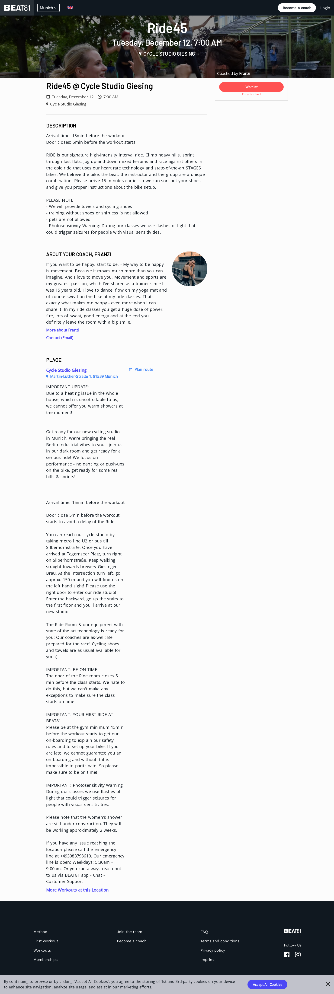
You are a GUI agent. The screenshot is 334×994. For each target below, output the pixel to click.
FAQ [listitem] (204, 932)
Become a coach (297, 8)
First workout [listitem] (45, 941)
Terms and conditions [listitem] (219, 941)
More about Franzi (62, 330)
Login (325, 7)
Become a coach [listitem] (132, 941)
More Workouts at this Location (77, 890)
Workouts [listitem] (42, 950)
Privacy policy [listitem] (212, 950)
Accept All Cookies (267, 984)
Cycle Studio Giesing (66, 370)
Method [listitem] (40, 932)
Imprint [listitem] (207, 959)
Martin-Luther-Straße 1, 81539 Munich (82, 376)
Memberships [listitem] (45, 959)
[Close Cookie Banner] (328, 984)
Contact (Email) (59, 337)
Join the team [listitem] (129, 932)
